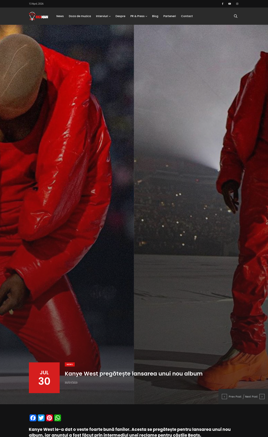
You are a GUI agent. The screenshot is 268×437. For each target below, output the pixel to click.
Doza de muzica (80, 16)
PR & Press (137, 16)
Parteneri (169, 16)
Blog (155, 16)
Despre (120, 16)
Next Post (255, 397)
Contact (187, 16)
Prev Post (232, 397)
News (60, 16)
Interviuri (102, 16)
